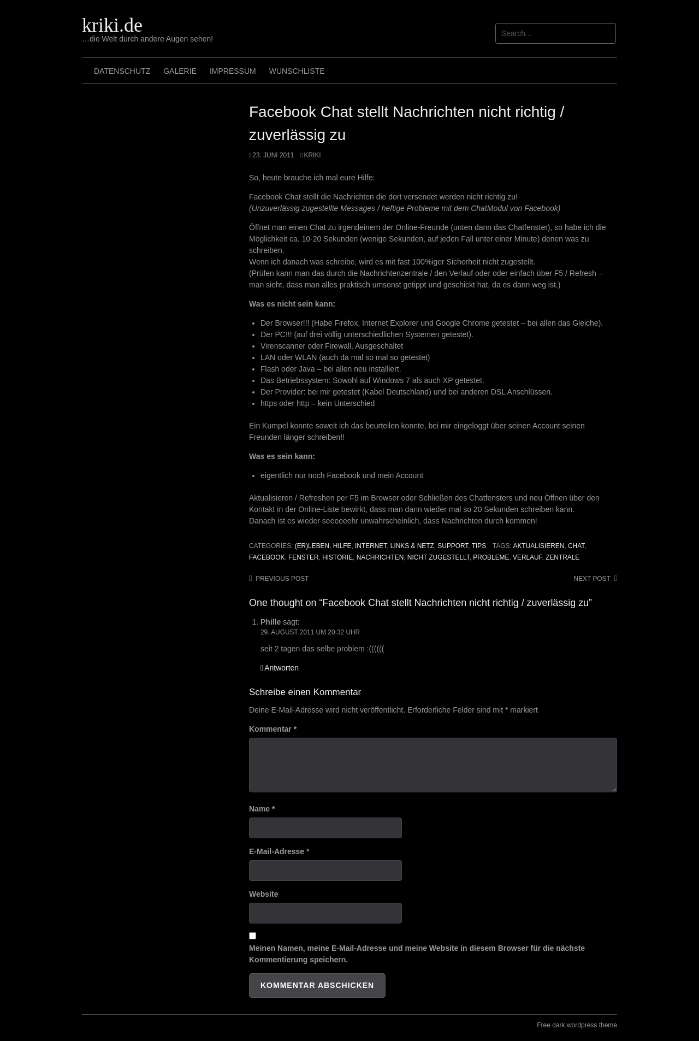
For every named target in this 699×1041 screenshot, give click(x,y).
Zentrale (562, 557)
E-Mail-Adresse (279, 851)
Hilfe (342, 546)
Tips (479, 546)
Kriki (312, 155)
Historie (337, 557)
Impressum (233, 71)
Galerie (180, 71)
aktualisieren (539, 546)
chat (576, 546)
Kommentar (273, 729)
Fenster (303, 557)
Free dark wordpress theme (577, 1025)
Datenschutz (122, 71)
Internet (371, 546)
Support (452, 546)
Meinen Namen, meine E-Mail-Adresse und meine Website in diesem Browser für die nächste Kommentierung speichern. (417, 954)
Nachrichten (380, 557)
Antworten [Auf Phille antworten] (281, 667)
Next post (592, 579)
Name (262, 808)
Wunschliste (297, 71)
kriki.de (112, 25)
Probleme (491, 557)
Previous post (282, 579)
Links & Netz (412, 546)
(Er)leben (312, 546)
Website (263, 894)
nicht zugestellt (438, 557)
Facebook (267, 557)
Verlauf (527, 557)
